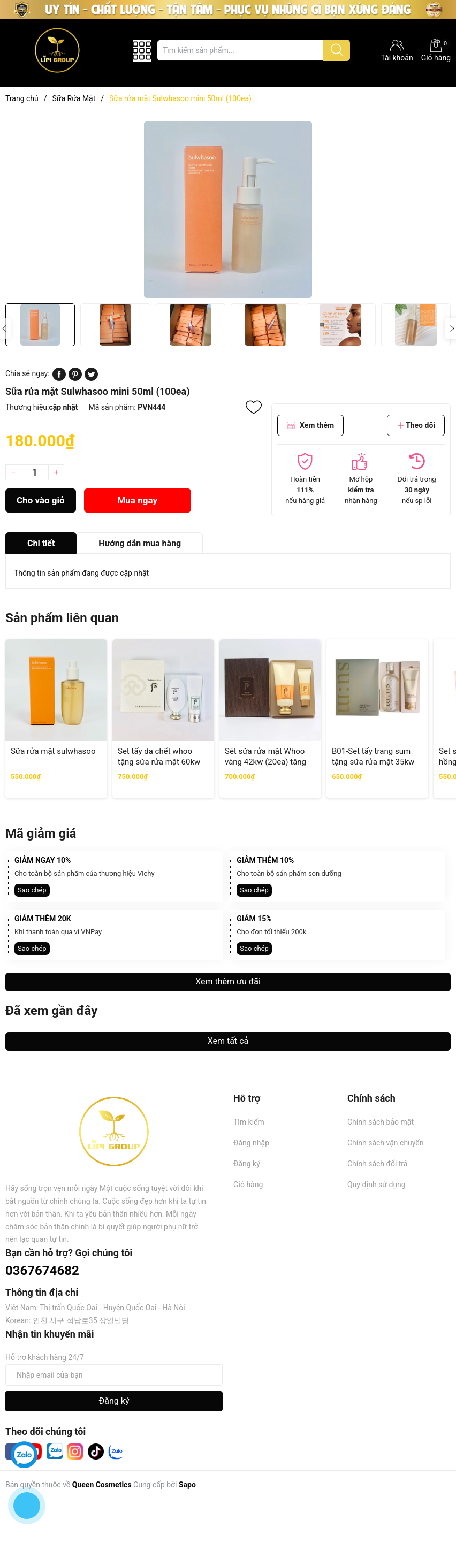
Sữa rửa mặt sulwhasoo (53, 751)
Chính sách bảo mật (380, 1122)
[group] (228, 209)
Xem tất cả (228, 1041)
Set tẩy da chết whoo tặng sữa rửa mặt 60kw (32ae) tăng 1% (159, 761)
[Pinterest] (75, 378)
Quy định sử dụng (376, 1184)
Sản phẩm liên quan (62, 617)
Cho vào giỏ (41, 500)
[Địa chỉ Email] (114, 1375)
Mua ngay (137, 500)
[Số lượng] (34, 472)
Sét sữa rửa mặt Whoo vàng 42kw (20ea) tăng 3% (265, 761)
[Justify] (336, 50)
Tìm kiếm (248, 1122)
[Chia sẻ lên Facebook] (59, 378)
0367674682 (42, 1270)
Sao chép (32, 890)
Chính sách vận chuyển (385, 1143)
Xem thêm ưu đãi (228, 981)
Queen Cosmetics (102, 1484)
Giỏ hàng (436, 50)
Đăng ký (246, 1163)
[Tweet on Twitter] (91, 378)
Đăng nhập (251, 1143)
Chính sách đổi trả (377, 1163)
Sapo (187, 1484)
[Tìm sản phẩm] (253, 50)
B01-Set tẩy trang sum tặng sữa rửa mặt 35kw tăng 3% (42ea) (373, 761)
